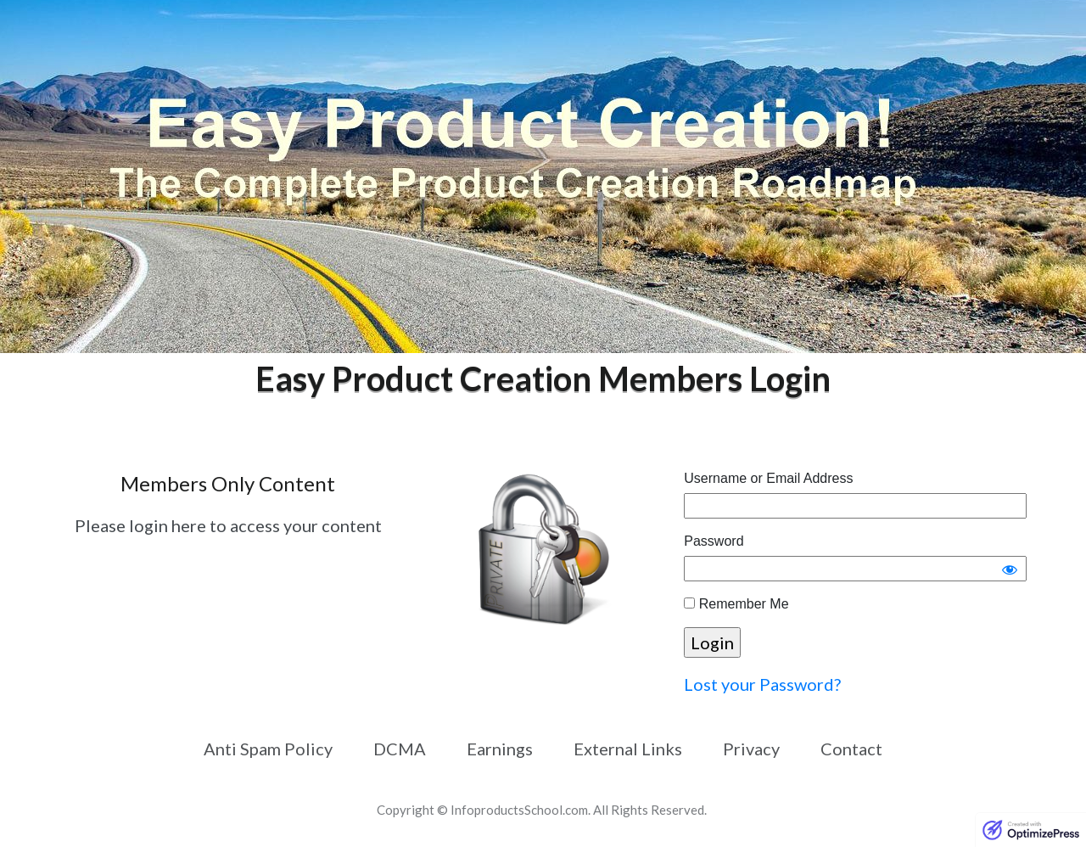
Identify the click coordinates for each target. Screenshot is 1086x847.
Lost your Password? (762, 684)
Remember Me (736, 604)
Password (713, 541)
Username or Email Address (768, 478)
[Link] (268, 748)
